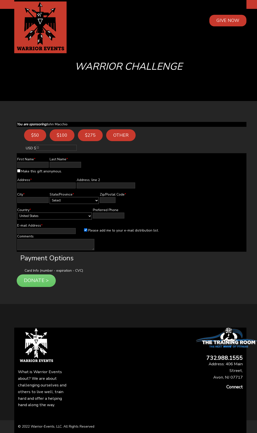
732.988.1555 (224, 358)
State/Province (62, 194)
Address (24, 180)
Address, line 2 (88, 180)
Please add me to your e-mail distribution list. (121, 230)
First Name (26, 159)
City (21, 194)
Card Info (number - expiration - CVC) (54, 270)
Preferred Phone (105, 210)
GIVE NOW (227, 20)
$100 (62, 135)
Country (24, 210)
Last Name (59, 159)
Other (120, 135)
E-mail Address (30, 225)
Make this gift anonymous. (39, 171)
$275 (90, 135)
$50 (35, 135)
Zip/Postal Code (113, 194)
